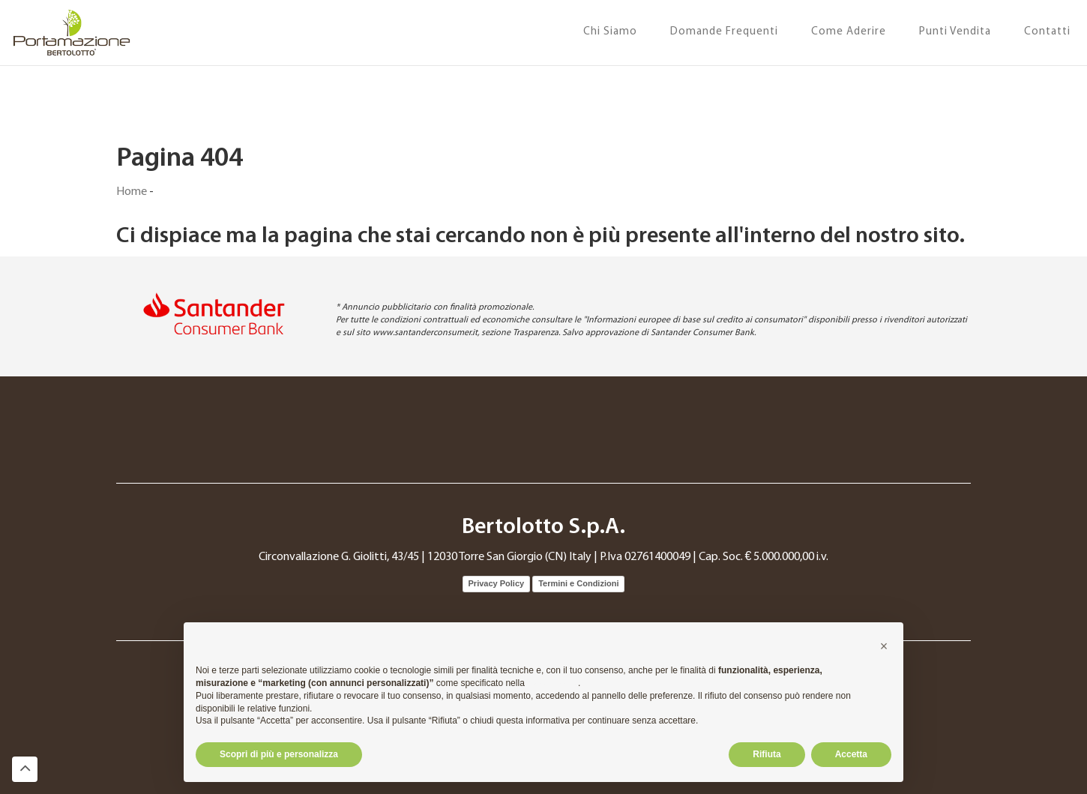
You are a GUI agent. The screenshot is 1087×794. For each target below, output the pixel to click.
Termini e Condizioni (578, 583)
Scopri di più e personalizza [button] (279, 754)
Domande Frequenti (724, 31)
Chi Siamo (610, 31)
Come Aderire (848, 31)
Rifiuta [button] (766, 754)
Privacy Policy (497, 583)
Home (131, 192)
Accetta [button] (851, 754)
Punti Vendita (955, 31)
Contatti (1047, 31)
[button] (884, 646)
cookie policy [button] (552, 683)
